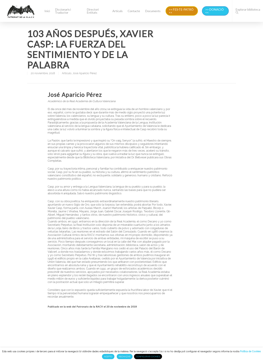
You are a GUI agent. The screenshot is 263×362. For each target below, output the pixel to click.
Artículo (66, 73)
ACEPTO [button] (108, 356)
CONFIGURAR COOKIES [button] (148, 356)
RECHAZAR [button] (124, 356)
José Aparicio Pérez (85, 73)
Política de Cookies (250, 351)
